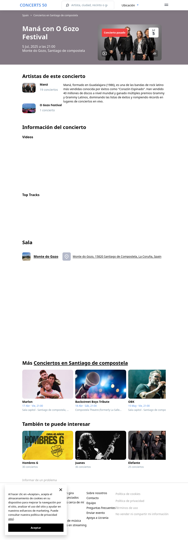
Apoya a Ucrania (97, 518)
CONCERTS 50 (33, 5)
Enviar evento (96, 513)
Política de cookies (127, 494)
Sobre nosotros (97, 493)
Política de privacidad (129, 501)
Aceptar (36, 528)
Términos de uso (126, 508)
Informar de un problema (39, 480)
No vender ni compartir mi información (141, 514)
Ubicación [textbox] (128, 5)
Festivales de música (67, 521)
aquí (11, 519)
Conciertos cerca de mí (68, 502)
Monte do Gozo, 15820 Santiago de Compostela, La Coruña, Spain (117, 256)
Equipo (91, 503)
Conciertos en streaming (70, 525)
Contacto (93, 498)
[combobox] (130, 5)
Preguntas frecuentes (101, 508)
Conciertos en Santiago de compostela (55, 15)
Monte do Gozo (46, 256)
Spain (25, 15)
